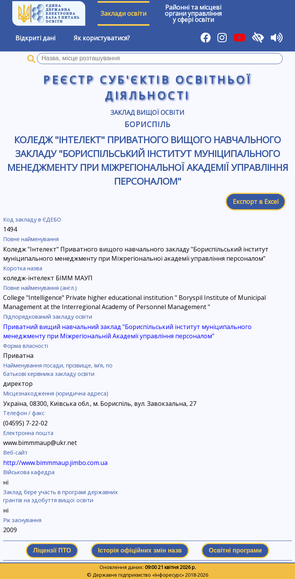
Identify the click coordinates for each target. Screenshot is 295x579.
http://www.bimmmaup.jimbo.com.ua (55, 462)
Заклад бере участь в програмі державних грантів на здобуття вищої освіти (60, 496)
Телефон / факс (24, 413)
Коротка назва (22, 268)
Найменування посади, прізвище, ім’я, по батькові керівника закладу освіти (58, 369)
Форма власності (25, 345)
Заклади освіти (123, 13)
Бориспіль (147, 124)
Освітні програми (235, 550)
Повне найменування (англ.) (40, 287)
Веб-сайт (15, 452)
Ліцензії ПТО (52, 550)
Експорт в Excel (255, 201)
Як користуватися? (102, 38)
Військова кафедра (29, 472)
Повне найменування (31, 239)
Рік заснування (22, 520)
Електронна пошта (28, 433)
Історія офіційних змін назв (140, 550)
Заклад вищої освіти (147, 112)
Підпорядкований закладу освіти (47, 316)
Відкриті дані (35, 38)
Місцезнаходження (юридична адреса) (55, 393)
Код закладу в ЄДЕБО (32, 219)
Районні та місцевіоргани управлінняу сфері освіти (193, 13)
